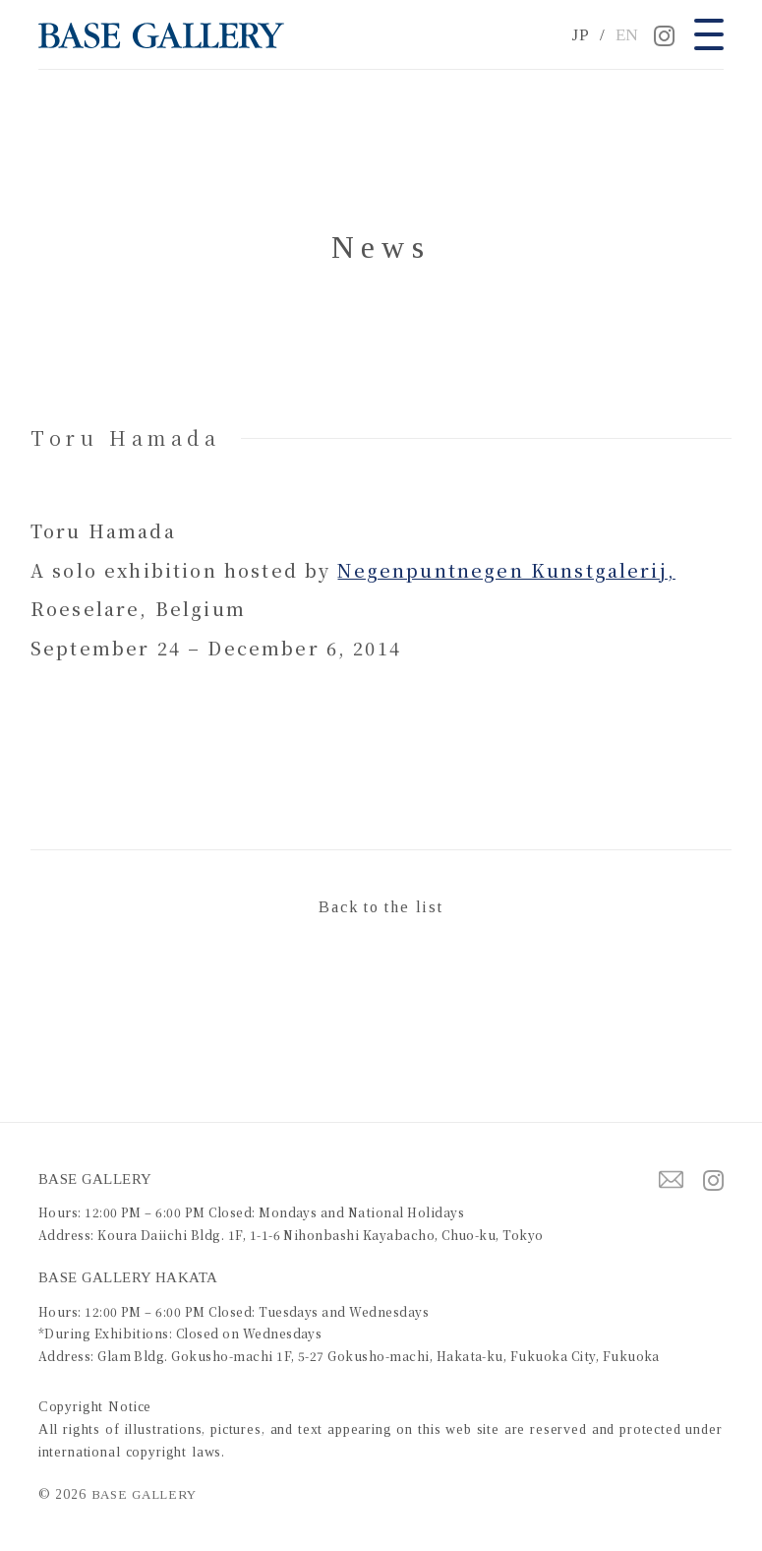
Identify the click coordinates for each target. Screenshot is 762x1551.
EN (627, 35)
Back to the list (380, 907)
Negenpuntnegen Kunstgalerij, (505, 570)
